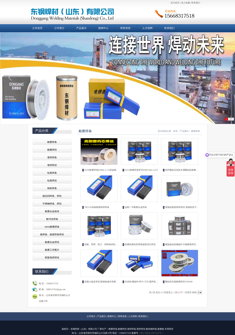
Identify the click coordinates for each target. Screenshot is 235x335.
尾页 (189, 292)
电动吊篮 (108, 310)
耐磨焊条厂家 (60, 310)
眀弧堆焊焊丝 (52, 257)
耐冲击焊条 (52, 219)
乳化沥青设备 (96, 310)
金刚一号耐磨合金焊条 (136, 207)
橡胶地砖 (83, 310)
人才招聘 (147, 28)
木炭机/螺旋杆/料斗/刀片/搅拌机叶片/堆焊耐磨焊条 (142, 281)
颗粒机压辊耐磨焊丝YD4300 (178, 281)
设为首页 (175, 2)
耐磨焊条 (52, 142)
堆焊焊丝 (52, 165)
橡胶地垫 (73, 310)
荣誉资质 (125, 28)
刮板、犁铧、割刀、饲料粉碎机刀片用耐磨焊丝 (102, 244)
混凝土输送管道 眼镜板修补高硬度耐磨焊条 (102, 281)
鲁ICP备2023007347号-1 (151, 333)
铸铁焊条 (52, 188)
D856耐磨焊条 (52, 226)
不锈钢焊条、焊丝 (52, 203)
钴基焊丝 (52, 180)
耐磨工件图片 (52, 249)
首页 (175, 131)
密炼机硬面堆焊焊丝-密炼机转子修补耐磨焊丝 (182, 207)
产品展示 (81, 28)
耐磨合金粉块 (52, 211)
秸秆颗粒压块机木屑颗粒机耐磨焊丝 (182, 170)
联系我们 (195, 2)
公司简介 (59, 28)
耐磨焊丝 (52, 149)
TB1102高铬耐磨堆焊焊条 (97, 207)
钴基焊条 (52, 172)
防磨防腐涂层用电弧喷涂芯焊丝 (140, 244)
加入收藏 (185, 2)
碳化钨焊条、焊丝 (52, 196)
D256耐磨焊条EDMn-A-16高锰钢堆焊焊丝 (102, 170)
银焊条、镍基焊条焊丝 (52, 234)
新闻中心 (103, 28)
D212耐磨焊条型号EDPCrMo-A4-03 (142, 170)
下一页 (184, 292)
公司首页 (37, 28)
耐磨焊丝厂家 (45, 310)
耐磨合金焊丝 (52, 242)
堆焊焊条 (52, 157)
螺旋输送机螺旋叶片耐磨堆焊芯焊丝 (182, 244)
